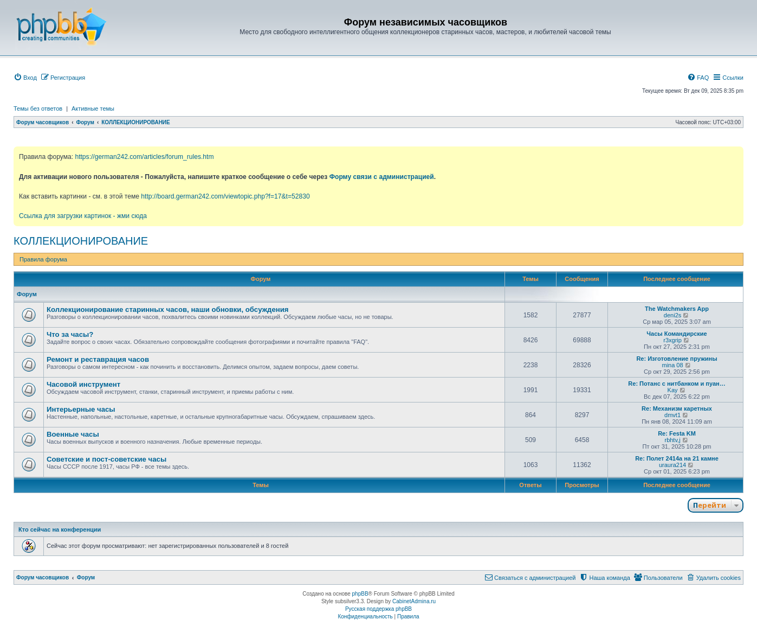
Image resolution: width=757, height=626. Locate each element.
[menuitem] (25, 77)
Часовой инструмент (83, 384)
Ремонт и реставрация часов (98, 359)
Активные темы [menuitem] (93, 108)
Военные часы (73, 434)
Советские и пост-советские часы (106, 459)
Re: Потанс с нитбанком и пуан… (676, 383)
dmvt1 (672, 415)
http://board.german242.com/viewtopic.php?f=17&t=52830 (225, 196)
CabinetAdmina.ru (414, 601)
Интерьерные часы (81, 409)
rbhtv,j (672, 440)
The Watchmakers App (677, 308)
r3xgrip (672, 340)
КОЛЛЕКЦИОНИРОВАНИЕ (81, 241)
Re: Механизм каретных (677, 408)
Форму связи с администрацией (381, 177)
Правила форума (43, 259)
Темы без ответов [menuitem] (38, 108)
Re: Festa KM (677, 433)
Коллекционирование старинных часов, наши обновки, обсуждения (167, 309)
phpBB (360, 594)
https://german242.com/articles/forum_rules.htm (144, 157)
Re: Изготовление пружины (676, 358)
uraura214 (672, 465)
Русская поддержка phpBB (378, 609)
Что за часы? (70, 334)
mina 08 (672, 365)
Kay (673, 390)
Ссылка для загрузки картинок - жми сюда (83, 216)
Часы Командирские (676, 333)
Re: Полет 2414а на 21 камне (677, 458)
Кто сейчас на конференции (59, 529)
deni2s (672, 315)
